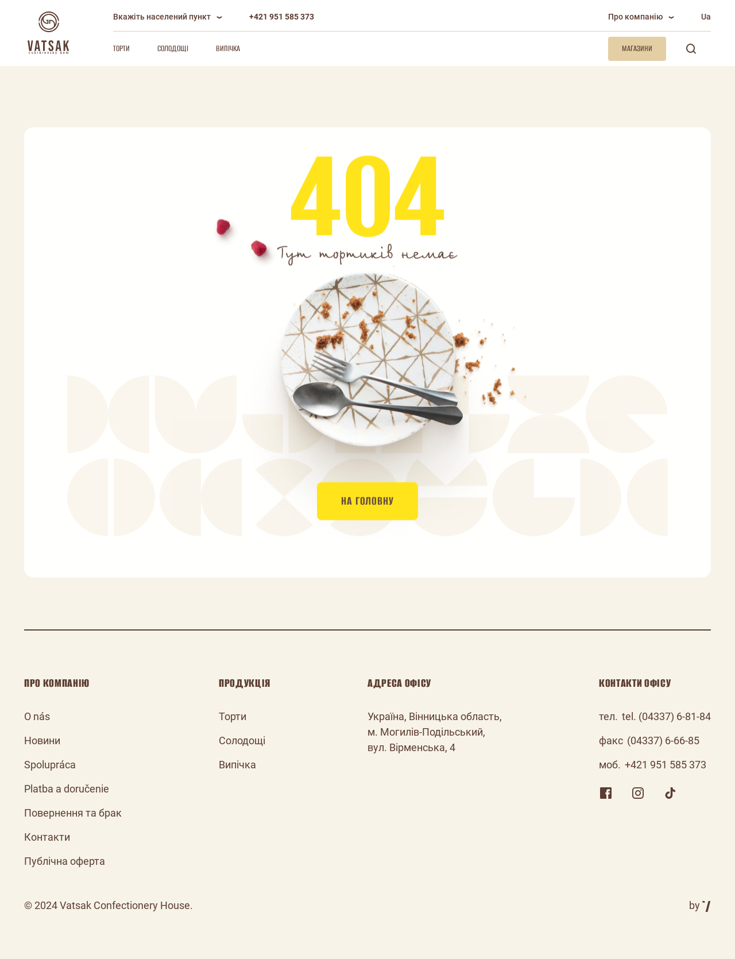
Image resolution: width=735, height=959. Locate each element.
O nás (37, 716)
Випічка (228, 48)
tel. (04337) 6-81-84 (666, 716)
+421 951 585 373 (281, 16)
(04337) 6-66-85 (663, 740)
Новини (42, 740)
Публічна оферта (64, 861)
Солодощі (172, 48)
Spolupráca (50, 765)
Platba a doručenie (66, 789)
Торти (121, 48)
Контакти (47, 837)
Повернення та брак (73, 813)
